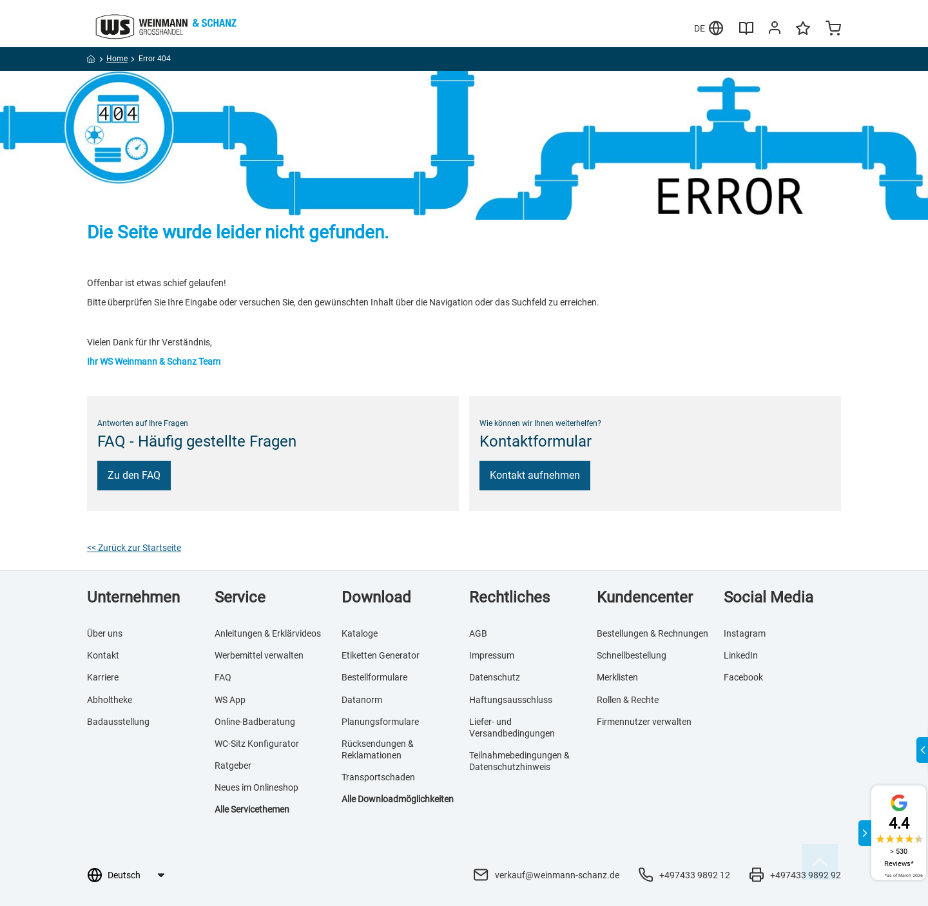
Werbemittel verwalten (259, 655)
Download (376, 597)
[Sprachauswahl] (135, 875)
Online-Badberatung (255, 722)
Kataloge (360, 633)
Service (240, 597)
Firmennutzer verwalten (644, 722)
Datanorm (362, 700)
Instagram (745, 633)
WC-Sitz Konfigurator (257, 743)
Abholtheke (109, 700)
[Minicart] (833, 30)
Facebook (743, 677)
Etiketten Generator (381, 655)
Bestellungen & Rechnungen (652, 633)
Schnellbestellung (631, 655)
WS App (230, 700)
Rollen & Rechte (628, 700)
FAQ (223, 677)
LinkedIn (741, 655)
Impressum (491, 655)
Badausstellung (118, 722)
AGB (478, 633)
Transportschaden (378, 777)
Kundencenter (645, 597)
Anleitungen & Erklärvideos (268, 633)
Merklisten (617, 677)
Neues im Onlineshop (256, 787)
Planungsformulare (380, 722)
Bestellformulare (374, 677)
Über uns (104, 633)
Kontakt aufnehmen (535, 475)
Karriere (103, 677)
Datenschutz (494, 677)
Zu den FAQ (134, 475)
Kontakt (103, 655)
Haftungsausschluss (510, 700)
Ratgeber (233, 765)
